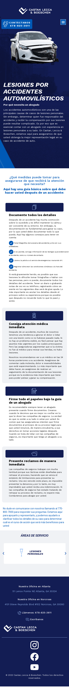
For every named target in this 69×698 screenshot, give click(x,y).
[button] (63, 22)
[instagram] (34, 645)
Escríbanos (36, 619)
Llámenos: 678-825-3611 (36, 612)
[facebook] (34, 657)
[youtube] (34, 667)
